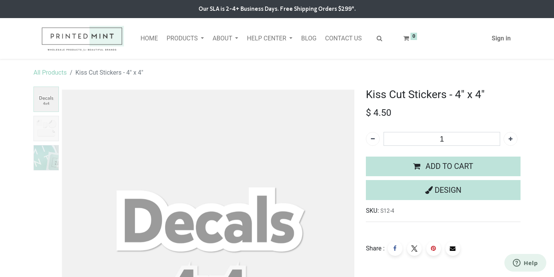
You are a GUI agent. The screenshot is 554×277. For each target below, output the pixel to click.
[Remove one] (373, 139)
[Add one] (510, 139)
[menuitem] (149, 38)
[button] (443, 167)
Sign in (501, 38)
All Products (50, 72)
